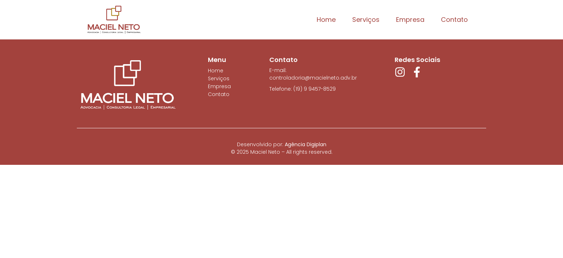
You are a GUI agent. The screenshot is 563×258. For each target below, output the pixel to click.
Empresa (410, 19)
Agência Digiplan (305, 144)
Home (326, 19)
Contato (454, 19)
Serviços (366, 19)
